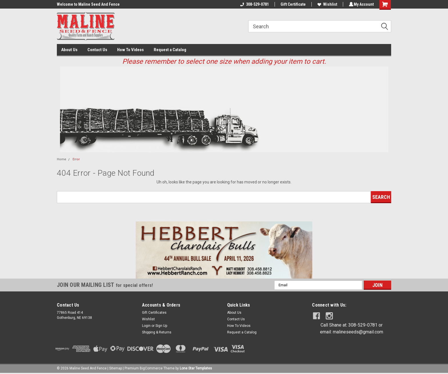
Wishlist (326, 4)
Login (146, 326)
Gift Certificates (154, 313)
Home (61, 159)
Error (76, 159)
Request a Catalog (170, 49)
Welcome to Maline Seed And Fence (88, 4)
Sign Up (161, 326)
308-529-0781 (253, 4)
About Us (69, 49)
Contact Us (97, 49)
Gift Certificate (292, 4)
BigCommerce (151, 368)
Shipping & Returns (156, 332)
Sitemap (115, 368)
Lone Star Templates (196, 368)
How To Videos (130, 49)
